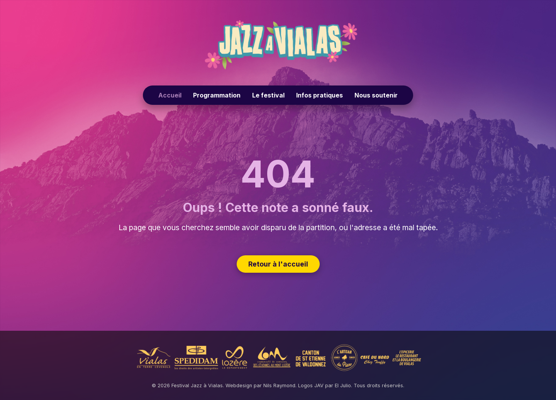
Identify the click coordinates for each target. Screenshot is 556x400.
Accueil (169, 95)
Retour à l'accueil (278, 264)
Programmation (217, 95)
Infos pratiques (319, 95)
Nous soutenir (376, 95)
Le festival (268, 95)
